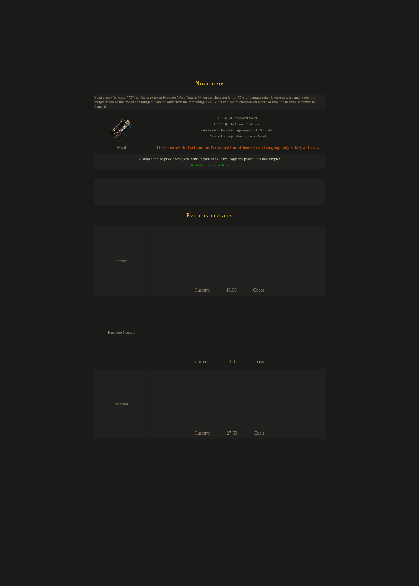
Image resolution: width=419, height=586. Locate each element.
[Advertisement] (200, 59)
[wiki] (121, 147)
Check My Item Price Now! (209, 165)
